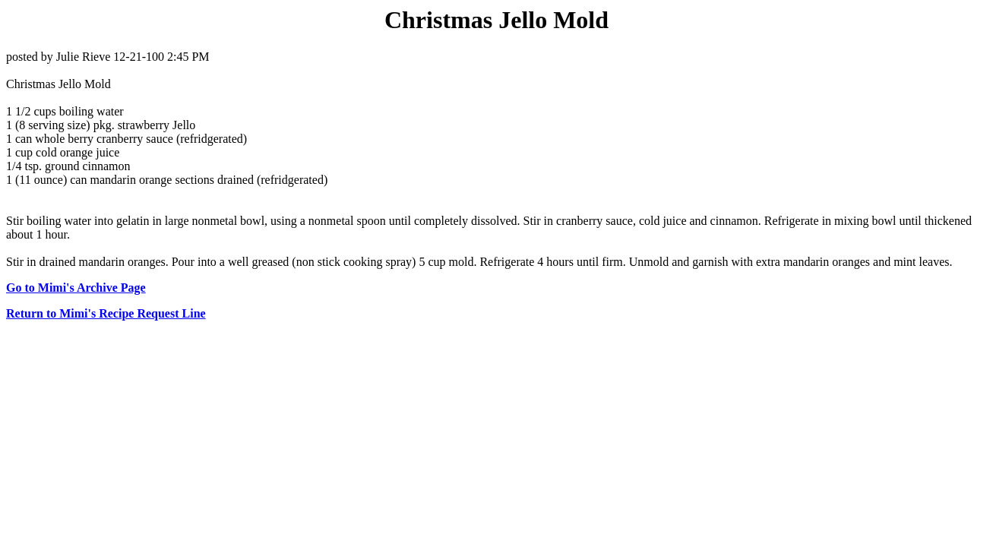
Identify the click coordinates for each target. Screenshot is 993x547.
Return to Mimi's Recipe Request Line (106, 313)
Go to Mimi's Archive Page (76, 287)
